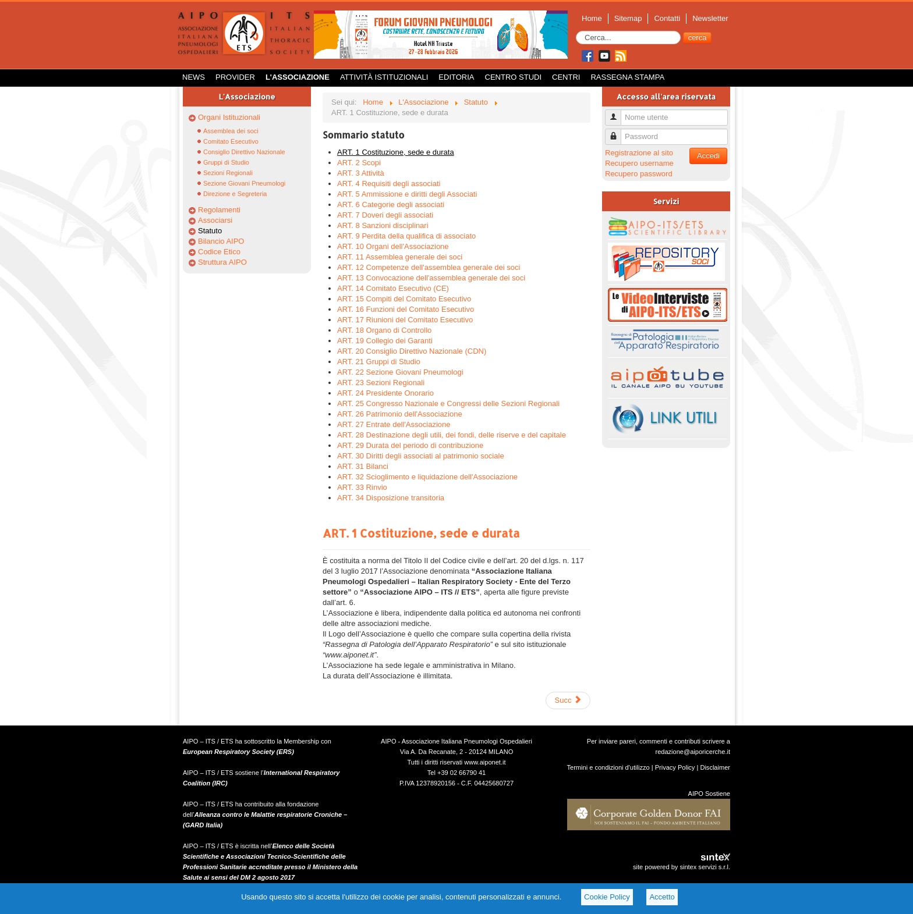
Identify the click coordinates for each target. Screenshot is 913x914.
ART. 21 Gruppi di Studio (378, 361)
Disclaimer (715, 767)
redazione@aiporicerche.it (692, 751)
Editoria (456, 77)
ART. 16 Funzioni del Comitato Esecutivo (405, 309)
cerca (697, 37)
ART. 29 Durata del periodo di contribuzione (410, 445)
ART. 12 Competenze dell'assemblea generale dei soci (428, 267)
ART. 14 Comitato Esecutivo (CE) (393, 288)
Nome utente (617, 112)
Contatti (667, 18)
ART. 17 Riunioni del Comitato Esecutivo (405, 319)
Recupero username (639, 163)
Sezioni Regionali (228, 172)
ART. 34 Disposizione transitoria (390, 497)
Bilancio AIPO (221, 241)
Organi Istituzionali (229, 117)
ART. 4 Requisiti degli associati (389, 183)
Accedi (708, 155)
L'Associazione (298, 77)
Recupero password (639, 173)
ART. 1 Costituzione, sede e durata (395, 152)
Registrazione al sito (639, 152)
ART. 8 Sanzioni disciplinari (383, 225)
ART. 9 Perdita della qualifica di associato (406, 236)
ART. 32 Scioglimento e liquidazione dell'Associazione (427, 476)
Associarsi (215, 220)
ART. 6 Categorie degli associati (390, 204)
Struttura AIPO (222, 262)
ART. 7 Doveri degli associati (385, 215)
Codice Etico (219, 251)
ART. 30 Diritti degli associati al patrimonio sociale (420, 455)
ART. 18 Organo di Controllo (384, 330)
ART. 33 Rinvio (362, 487)
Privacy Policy (675, 767)
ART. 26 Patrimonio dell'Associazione (399, 414)
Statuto (210, 230)
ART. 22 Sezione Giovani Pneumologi (400, 372)
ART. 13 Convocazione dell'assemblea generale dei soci (431, 277)
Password (617, 131)
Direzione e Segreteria (235, 193)
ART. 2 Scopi (359, 162)
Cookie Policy (607, 896)
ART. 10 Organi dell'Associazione (393, 246)
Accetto (661, 896)
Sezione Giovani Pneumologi (244, 183)
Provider (235, 77)
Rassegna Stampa (627, 77)
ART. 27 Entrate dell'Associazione (393, 424)
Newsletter (710, 18)
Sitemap (628, 18)
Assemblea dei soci (231, 130)
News (193, 77)
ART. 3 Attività (360, 173)
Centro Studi (513, 77)
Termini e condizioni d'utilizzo (608, 767)
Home (592, 18)
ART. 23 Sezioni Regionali (380, 382)
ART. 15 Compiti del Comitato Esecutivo (404, 298)
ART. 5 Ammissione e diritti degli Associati (407, 194)
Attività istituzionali (384, 77)
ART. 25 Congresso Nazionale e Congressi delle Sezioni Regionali (448, 403)
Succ (568, 700)
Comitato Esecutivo (231, 141)
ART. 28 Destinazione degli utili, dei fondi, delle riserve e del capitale (451, 435)
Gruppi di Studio (226, 162)
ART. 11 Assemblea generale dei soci (399, 256)
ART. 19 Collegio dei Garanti (385, 340)
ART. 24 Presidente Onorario (385, 393)
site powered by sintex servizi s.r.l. (681, 866)
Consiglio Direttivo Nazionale (244, 151)
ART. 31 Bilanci (362, 466)
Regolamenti (219, 209)
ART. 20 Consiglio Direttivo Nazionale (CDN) (411, 351)
